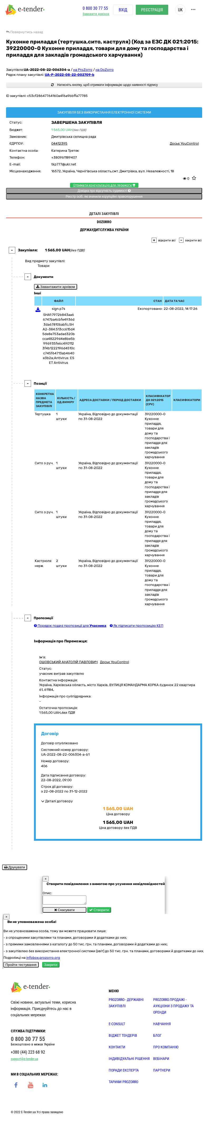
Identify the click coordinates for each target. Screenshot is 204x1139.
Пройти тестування (21, 966)
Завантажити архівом (55, 287)
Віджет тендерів (123, 1037)
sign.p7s (58, 309)
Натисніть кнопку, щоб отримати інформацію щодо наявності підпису (104, 85)
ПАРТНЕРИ (161, 1072)
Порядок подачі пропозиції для (70, 626)
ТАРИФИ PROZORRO (123, 1083)
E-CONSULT (117, 1025)
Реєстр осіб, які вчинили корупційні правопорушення (104, 196)
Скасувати (64, 911)
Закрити (50, 966)
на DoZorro (105, 70)
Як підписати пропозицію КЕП (136, 626)
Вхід (123, 10)
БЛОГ (157, 1037)
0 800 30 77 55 (95, 8)
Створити (99, 911)
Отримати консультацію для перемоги (104, 185)
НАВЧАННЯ (162, 1025)
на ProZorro (82, 70)
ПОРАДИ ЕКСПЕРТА (124, 1072)
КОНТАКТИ (117, 1049)
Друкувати (14, 867)
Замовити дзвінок (96, 15)
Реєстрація (152, 10)
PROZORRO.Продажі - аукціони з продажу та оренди (173, 1007)
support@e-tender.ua (24, 1060)
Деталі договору (57, 801)
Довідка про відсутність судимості (104, 191)
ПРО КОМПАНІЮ (165, 1049)
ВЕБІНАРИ (161, 1060)
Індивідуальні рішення (129, 1060)
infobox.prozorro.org (43, 959)
